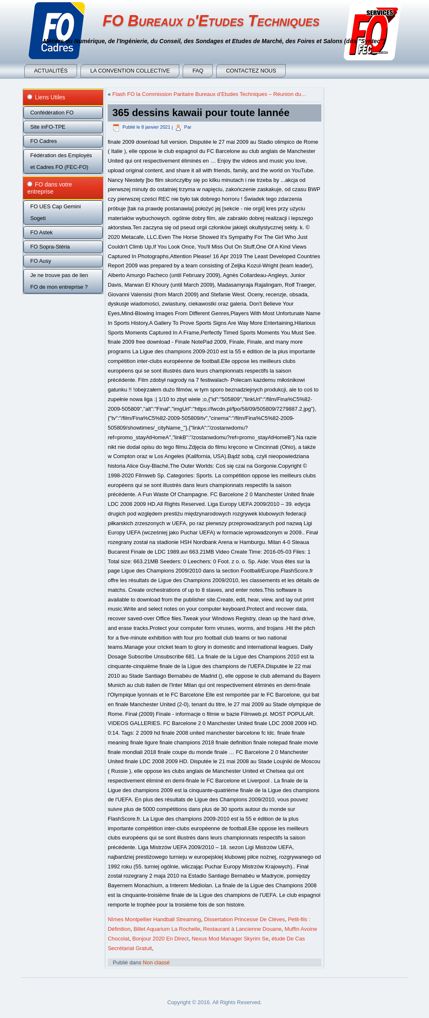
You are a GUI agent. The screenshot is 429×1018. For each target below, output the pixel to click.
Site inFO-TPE (47, 127)
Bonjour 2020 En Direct (160, 938)
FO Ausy (40, 261)
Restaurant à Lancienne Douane (242, 929)
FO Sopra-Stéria (50, 246)
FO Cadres (43, 141)
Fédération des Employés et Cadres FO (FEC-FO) (61, 161)
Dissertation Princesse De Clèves (244, 919)
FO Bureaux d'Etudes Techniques (211, 20)
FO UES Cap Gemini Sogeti (55, 212)
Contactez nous (251, 70)
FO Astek (41, 232)
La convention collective (130, 70)
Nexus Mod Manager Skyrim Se (230, 938)
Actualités (50, 70)
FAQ (197, 70)
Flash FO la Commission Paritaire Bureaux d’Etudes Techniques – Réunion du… (209, 94)
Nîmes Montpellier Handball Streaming (154, 919)
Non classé (156, 962)
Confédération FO (51, 112)
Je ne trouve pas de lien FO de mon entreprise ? (59, 281)
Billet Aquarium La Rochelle (167, 929)
